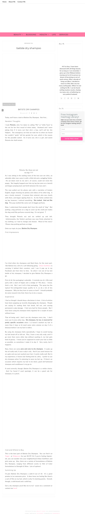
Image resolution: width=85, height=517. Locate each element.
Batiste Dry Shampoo (28, 109)
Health (44, 34)
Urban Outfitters (45, 266)
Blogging (31, 34)
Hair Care (11, 104)
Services (63, 34)
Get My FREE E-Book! (72, 138)
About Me (12, 2)
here (15, 488)
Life (54, 34)
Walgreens (16, 456)
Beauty (18, 34)
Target (7, 456)
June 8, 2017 (24, 113)
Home (4, 2)
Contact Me (21, 2)
